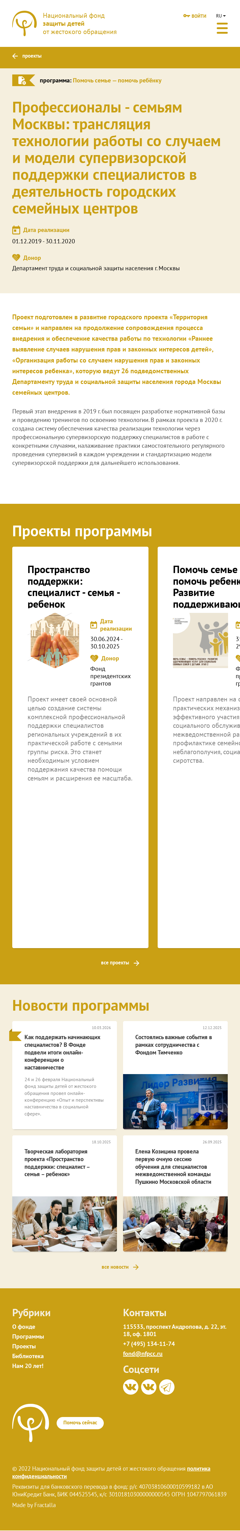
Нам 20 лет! (27, 1366)
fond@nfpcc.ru (143, 1354)
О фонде (23, 1327)
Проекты (24, 1347)
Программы (28, 1337)
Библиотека (28, 1357)
